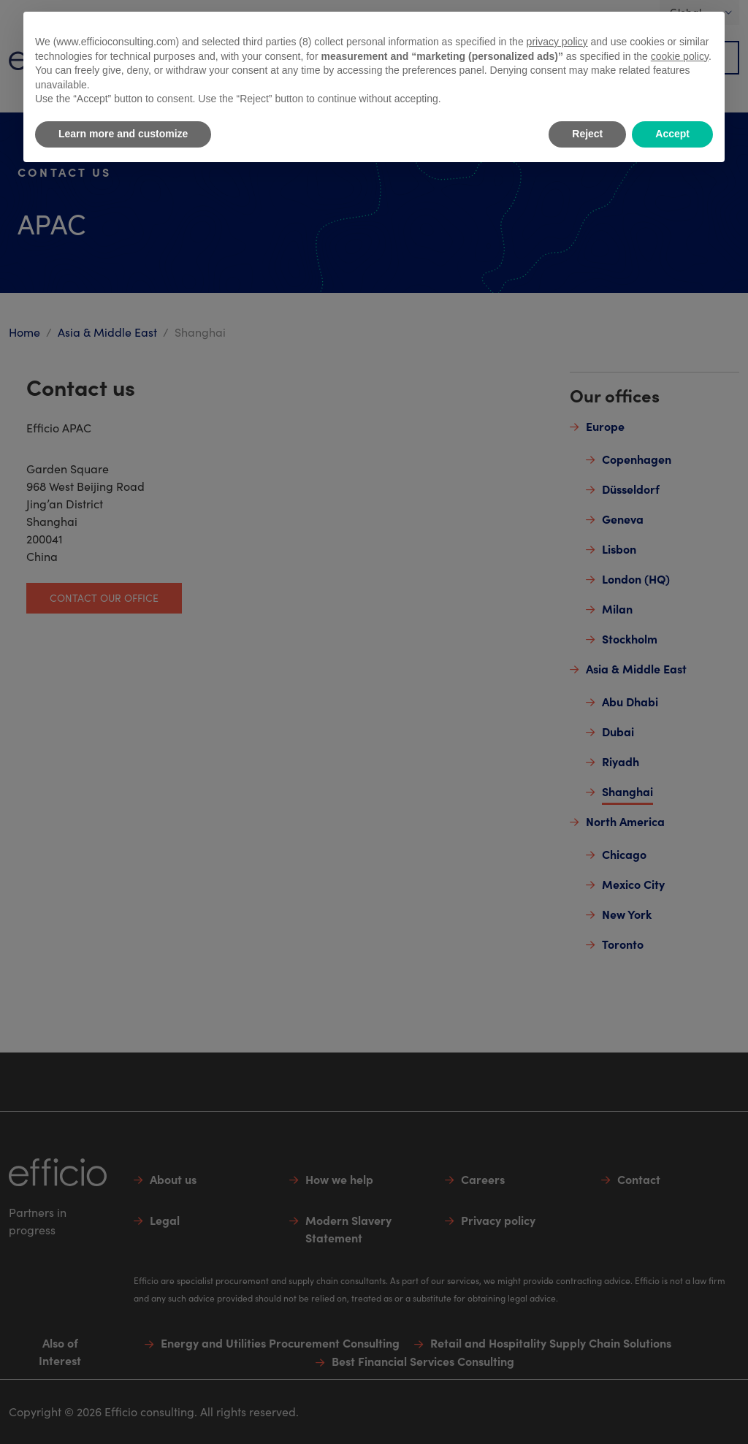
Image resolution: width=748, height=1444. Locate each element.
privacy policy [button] (557, 41)
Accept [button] (672, 134)
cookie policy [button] (680, 56)
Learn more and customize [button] (123, 134)
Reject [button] (587, 134)
